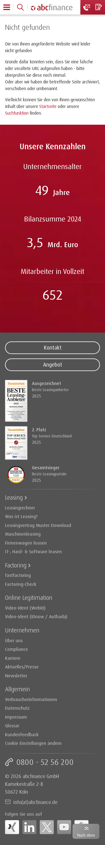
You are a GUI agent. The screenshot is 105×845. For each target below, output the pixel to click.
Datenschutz (17, 708)
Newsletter (16, 675)
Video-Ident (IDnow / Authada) (36, 616)
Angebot (52, 364)
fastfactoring (18, 575)
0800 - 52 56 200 (45, 762)
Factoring (16, 565)
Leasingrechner (20, 508)
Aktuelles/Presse (22, 667)
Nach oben (86, 835)
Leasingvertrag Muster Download (38, 525)
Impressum (16, 717)
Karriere (12, 658)
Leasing (14, 497)
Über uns (14, 640)
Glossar (12, 725)
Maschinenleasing (23, 534)
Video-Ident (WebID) (25, 608)
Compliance (16, 649)
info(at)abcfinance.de (35, 802)
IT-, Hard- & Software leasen (33, 551)
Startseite (48, 106)
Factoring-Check (20, 584)
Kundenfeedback (22, 734)
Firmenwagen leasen (26, 543)
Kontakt (53, 347)
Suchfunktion (17, 113)
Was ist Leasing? (21, 516)
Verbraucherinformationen (31, 699)
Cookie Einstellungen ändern (33, 743)
